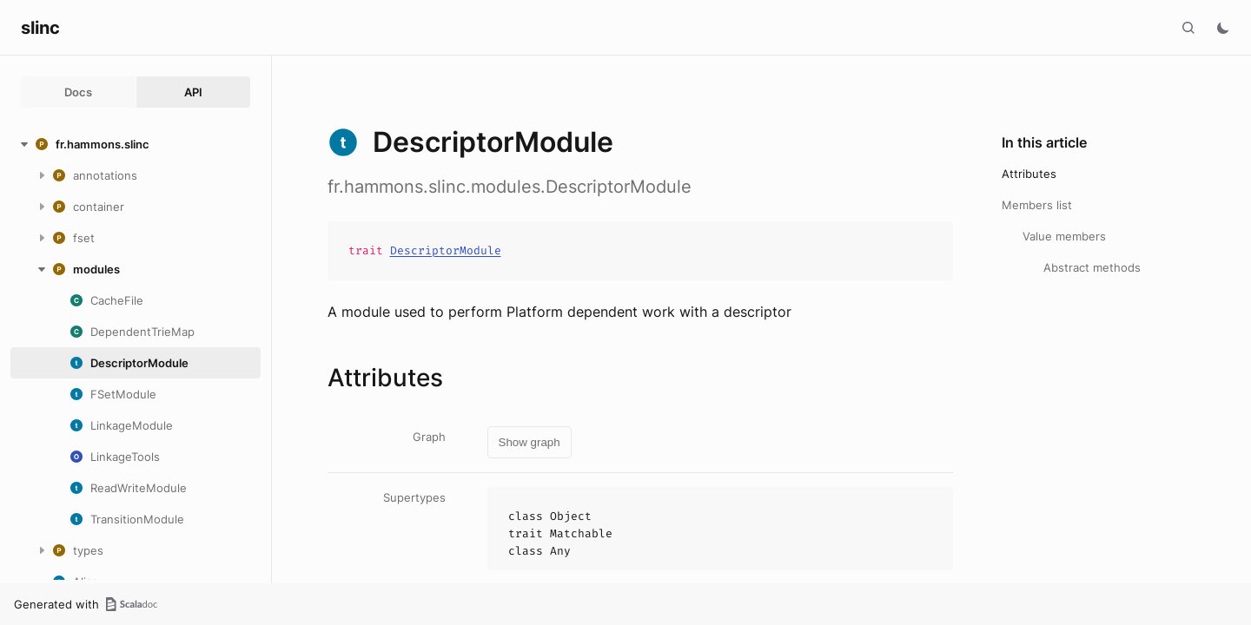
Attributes (1029, 174)
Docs (78, 92)
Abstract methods (1092, 267)
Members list (1037, 205)
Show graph (529, 442)
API (193, 92)
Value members (1064, 236)
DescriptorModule (445, 250)
